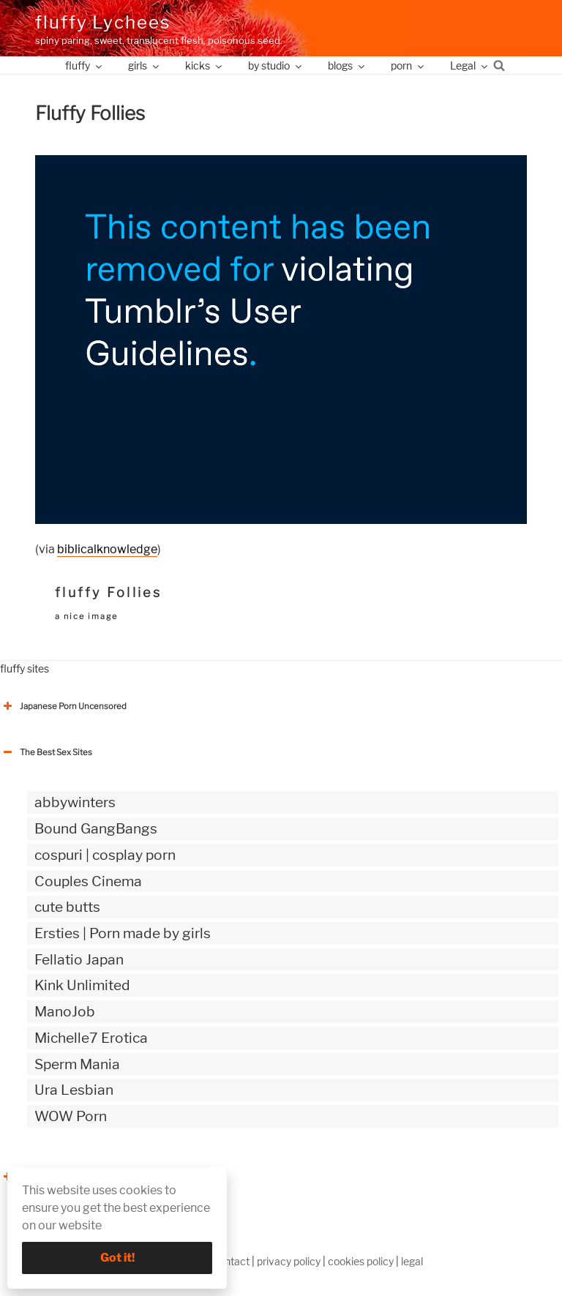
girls (144, 65)
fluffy (84, 65)
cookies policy (361, 1261)
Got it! (117, 1258)
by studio (276, 65)
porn (408, 65)
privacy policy (289, 1261)
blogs (347, 65)
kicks (204, 65)
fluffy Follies (108, 592)
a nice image (86, 616)
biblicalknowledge (107, 549)
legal (412, 1261)
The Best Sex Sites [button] (46, 752)
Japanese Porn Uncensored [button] (63, 706)
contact (231, 1261)
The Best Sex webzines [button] (55, 1176)
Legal (470, 65)
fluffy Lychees (103, 22)
